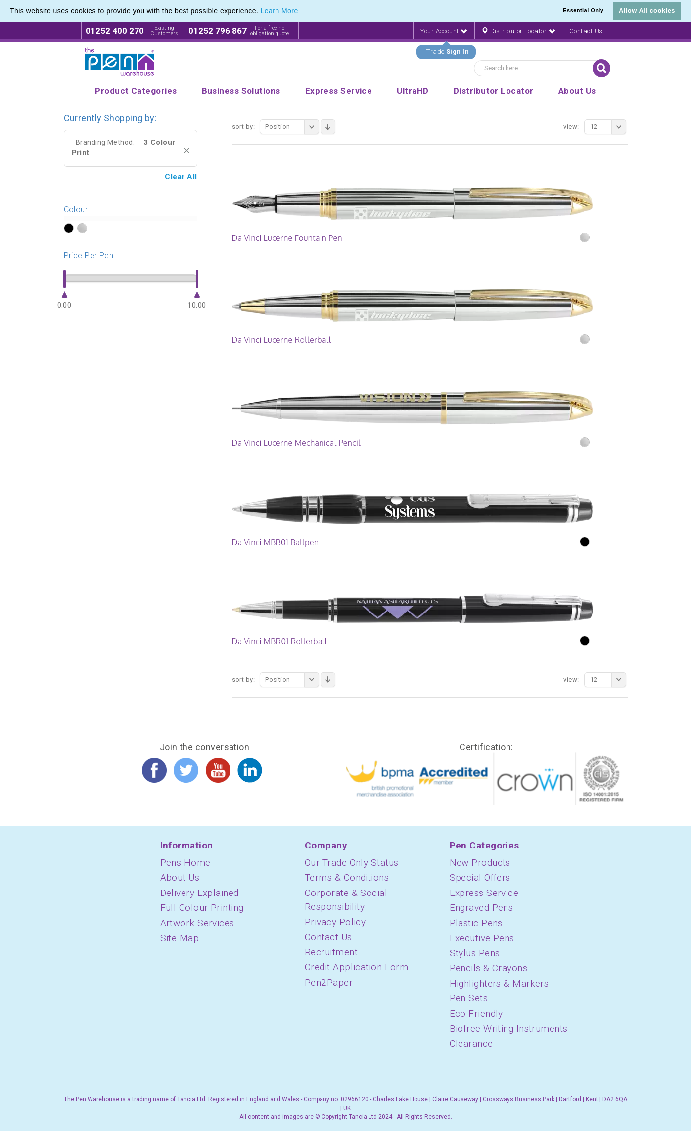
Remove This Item (186, 150)
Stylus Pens (475, 953)
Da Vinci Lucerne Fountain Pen (287, 238)
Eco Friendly (476, 1013)
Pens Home (185, 862)
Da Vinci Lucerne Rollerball (281, 340)
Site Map (179, 937)
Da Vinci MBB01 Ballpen (275, 542)
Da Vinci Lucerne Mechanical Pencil (296, 443)
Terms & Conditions (347, 877)
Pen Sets (469, 998)
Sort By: (243, 126)
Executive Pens (482, 937)
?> (68, 228)
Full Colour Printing (202, 907)
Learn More (279, 11)
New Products (480, 862)
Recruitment (331, 952)
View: (571, 126)
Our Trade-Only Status (351, 862)
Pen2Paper (329, 982)
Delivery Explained (199, 892)
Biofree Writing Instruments (509, 1028)
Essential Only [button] (583, 10)
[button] (301, 11)
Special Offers (480, 877)
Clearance (471, 1043)
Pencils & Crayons (489, 968)
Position (292, 126)
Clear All (181, 176)
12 (608, 126)
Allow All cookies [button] (647, 10)
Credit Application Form (356, 967)
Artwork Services (197, 923)
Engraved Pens (481, 907)
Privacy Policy (335, 922)
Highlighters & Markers (499, 983)
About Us (180, 877)
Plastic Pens (476, 923)
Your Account (443, 31)
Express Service (484, 892)
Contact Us (586, 31)
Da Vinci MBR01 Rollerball (279, 641)
